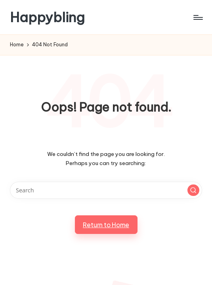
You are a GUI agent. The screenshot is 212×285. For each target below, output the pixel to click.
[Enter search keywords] (106, 190)
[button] (193, 190)
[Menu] (197, 17)
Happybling (47, 17)
